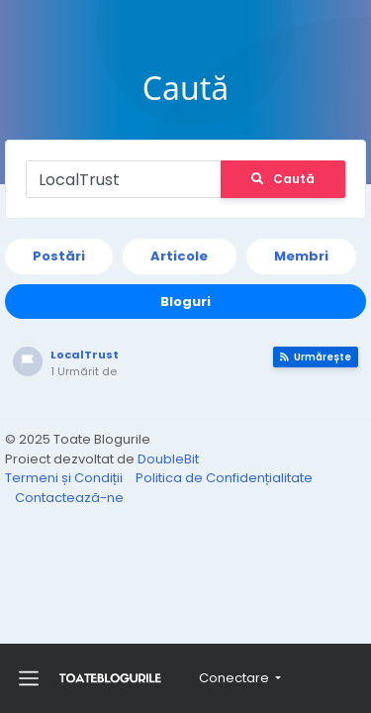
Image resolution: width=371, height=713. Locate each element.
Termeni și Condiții (65, 477)
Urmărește (315, 357)
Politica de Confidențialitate (224, 477)
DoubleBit (168, 459)
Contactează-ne (69, 497)
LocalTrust (84, 354)
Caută (283, 178)
